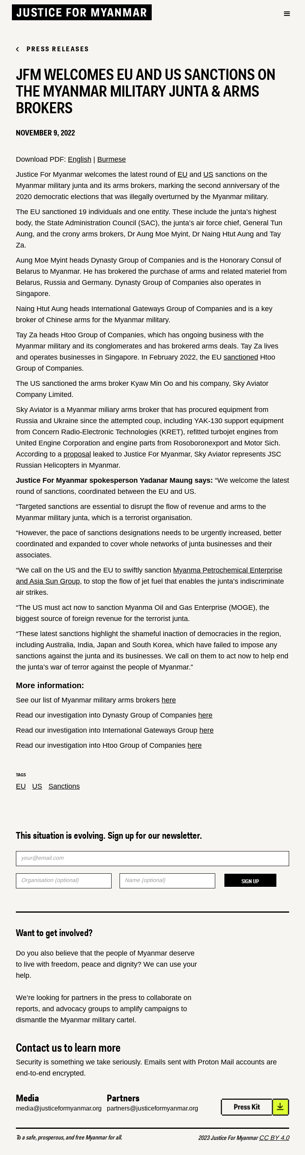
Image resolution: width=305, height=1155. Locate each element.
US (208, 174)
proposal (77, 454)
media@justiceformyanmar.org (59, 1108)
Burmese (111, 159)
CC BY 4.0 (274, 1137)
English (79, 159)
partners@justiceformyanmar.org (152, 1108)
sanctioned (241, 357)
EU (182, 174)
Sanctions (64, 786)
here (169, 700)
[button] (287, 14)
